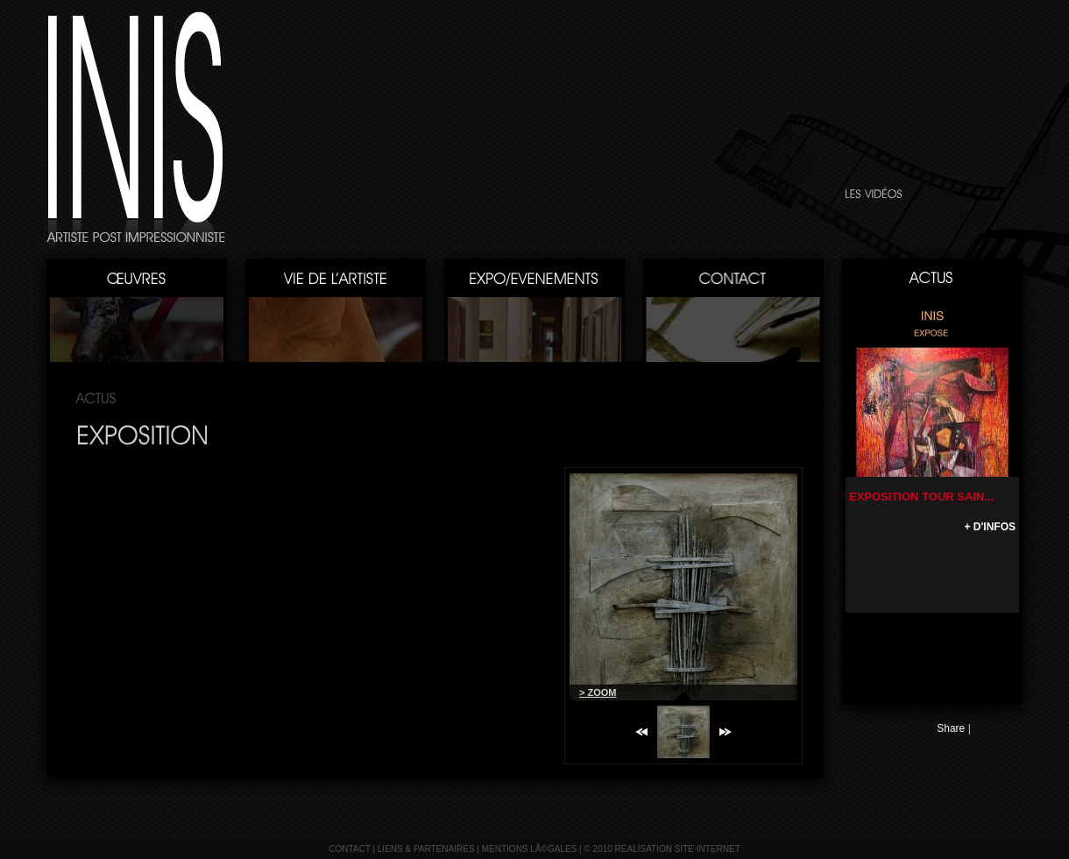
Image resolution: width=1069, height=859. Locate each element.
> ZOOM (597, 692)
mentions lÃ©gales (529, 849)
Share (951, 728)
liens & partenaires (426, 849)
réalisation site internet (677, 849)
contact (349, 849)
